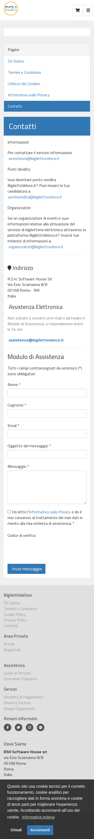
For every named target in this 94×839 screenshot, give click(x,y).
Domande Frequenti (20, 679)
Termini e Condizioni (24, 72)
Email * (13, 426)
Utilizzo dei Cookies (24, 84)
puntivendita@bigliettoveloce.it (35, 197)
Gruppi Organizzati (19, 708)
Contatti (15, 106)
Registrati (12, 650)
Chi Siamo (16, 61)
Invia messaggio (26, 568)
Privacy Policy (15, 620)
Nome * (14, 384)
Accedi (9, 644)
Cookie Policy (15, 614)
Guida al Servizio (17, 673)
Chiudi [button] (16, 830)
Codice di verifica (21, 535)
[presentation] (46, 549)
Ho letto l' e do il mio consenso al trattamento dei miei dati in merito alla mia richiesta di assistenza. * (45, 517)
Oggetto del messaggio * (29, 446)
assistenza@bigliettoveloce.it (33, 158)
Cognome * (17, 405)
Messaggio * (18, 466)
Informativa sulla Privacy (29, 95)
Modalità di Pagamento (23, 697)
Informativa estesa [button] (38, 817)
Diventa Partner (17, 703)
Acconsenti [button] (40, 830)
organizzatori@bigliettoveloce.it (35, 247)
